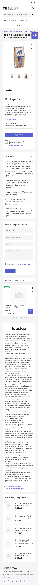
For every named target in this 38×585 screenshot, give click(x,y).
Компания (12, 20)
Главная (5, 31)
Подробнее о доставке (16, 145)
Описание (10, 156)
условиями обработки (23, 264)
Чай (25, 31)
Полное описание (10, 119)
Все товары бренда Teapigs (15, 488)
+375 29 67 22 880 (33, 8)
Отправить (10, 271)
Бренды (21, 20)
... (27, 20)
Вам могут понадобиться (14, 280)
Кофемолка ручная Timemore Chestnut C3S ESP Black (14, 306)
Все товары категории (13, 486)
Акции (5, 20)
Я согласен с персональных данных (19, 265)
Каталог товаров (16, 31)
